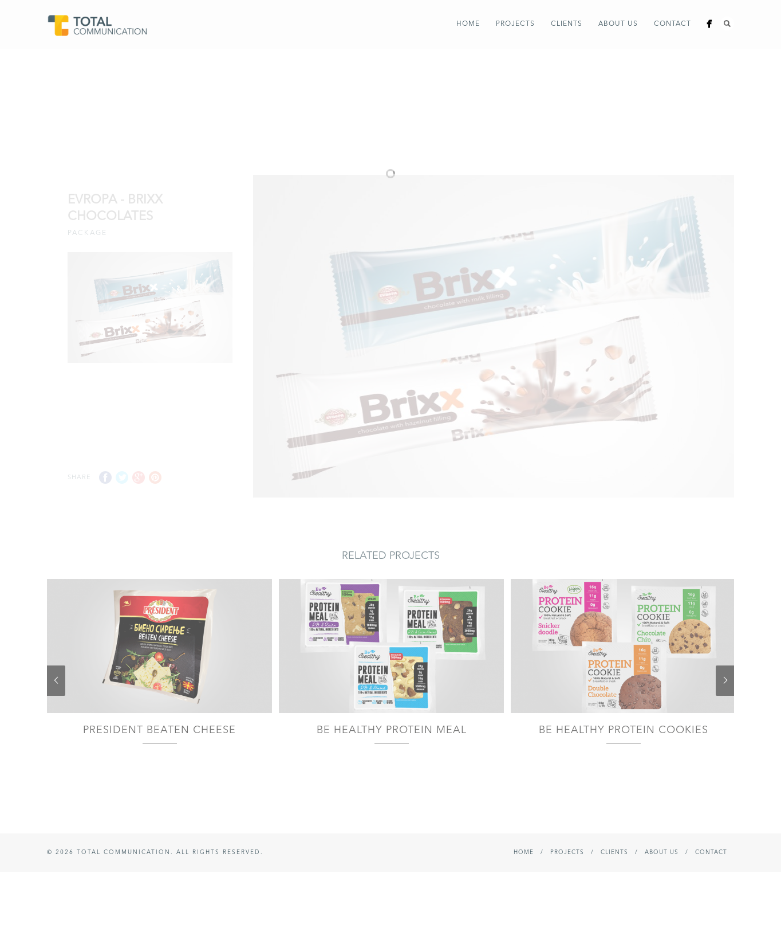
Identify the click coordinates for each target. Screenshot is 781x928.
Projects (515, 24)
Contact (672, 24)
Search (727, 23)
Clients (566, 24)
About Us (618, 24)
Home (468, 24)
